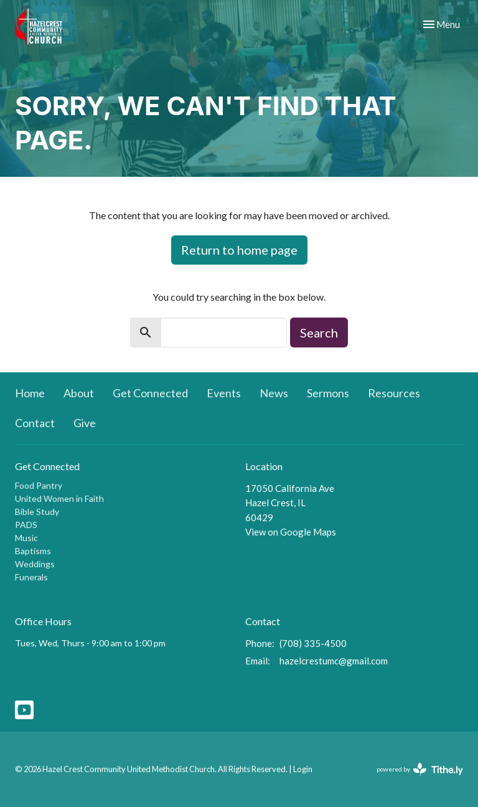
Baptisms (33, 550)
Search (319, 332)
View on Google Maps (290, 531)
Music (26, 537)
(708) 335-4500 (313, 643)
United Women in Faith (59, 498)
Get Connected (150, 393)
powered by (420, 769)
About (78, 393)
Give (84, 423)
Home (30, 393)
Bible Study (37, 511)
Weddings (35, 564)
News (274, 393)
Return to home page (239, 249)
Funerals (31, 577)
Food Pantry (38, 485)
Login (302, 769)
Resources (394, 393)
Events (224, 393)
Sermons (328, 393)
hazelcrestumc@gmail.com (333, 660)
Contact (35, 423)
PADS (26, 524)
